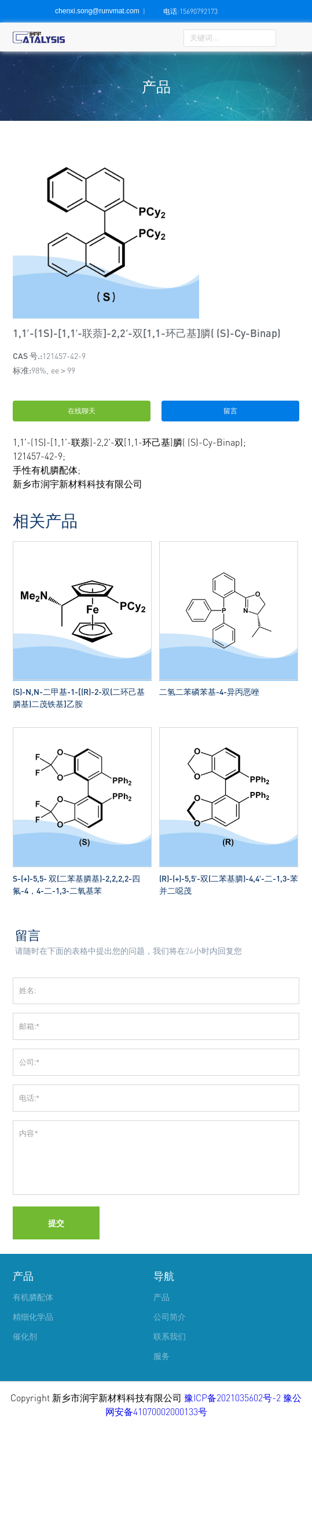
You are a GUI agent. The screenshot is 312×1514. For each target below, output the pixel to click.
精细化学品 (33, 1403)
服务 (161, 1442)
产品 (23, 1362)
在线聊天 (82, 410)
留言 (230, 410)
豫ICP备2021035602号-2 (233, 1484)
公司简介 (169, 1403)
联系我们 (169, 1422)
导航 (163, 1362)
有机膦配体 (33, 1383)
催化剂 (25, 1422)
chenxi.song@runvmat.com (97, 11)
